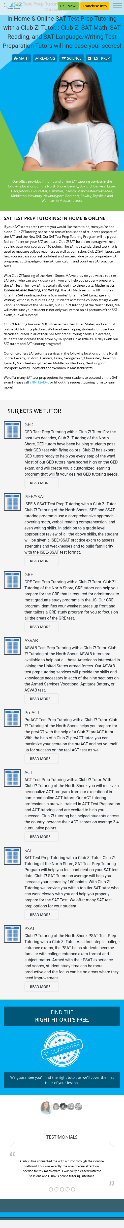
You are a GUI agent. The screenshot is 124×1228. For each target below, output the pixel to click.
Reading (45, 58)
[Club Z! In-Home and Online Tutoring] (13, 5)
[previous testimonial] (12, 1147)
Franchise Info (95, 6)
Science (71, 58)
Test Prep (99, 58)
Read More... (41, 482)
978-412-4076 (39, 382)
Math (21, 58)
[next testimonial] (111, 1147)
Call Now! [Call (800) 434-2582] (68, 6)
